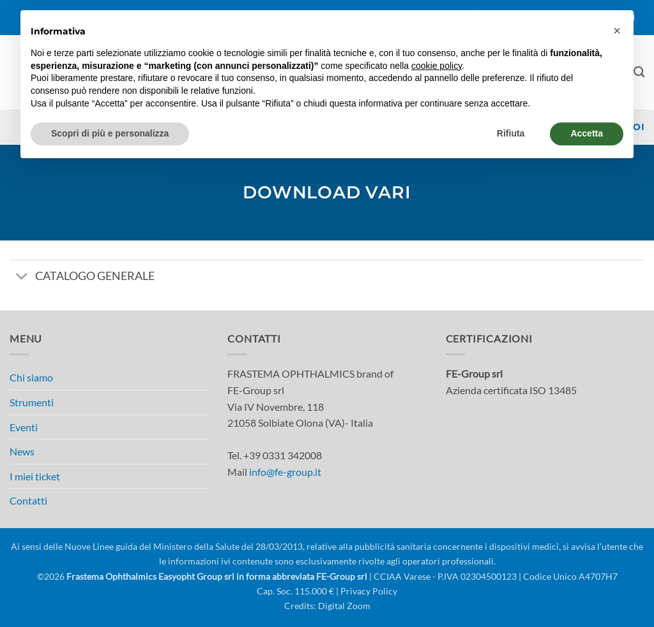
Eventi (24, 427)
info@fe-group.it (285, 472)
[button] (617, 30)
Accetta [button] (586, 133)
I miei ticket (35, 476)
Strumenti (32, 402)
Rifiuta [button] (511, 133)
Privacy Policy (368, 591)
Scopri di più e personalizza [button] (110, 133)
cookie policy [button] (436, 66)
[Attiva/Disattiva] (22, 277)
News (22, 451)
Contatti (28, 500)
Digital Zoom (344, 605)
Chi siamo (31, 377)
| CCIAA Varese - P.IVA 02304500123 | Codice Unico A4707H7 (492, 576)
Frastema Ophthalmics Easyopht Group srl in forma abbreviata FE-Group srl (216, 576)
